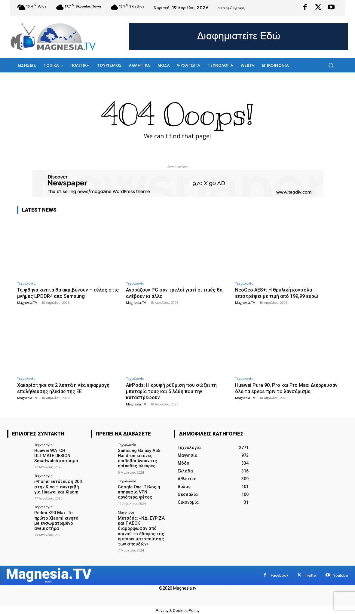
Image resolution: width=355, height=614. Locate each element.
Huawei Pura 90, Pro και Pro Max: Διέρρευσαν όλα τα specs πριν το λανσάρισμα (275, 391)
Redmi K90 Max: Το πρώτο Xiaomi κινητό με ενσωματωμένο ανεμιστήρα (58, 519)
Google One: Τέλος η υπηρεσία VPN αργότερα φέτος (142, 491)
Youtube (340, 573)
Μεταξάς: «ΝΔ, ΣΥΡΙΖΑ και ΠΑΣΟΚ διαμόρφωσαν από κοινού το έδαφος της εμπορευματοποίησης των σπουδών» (140, 530)
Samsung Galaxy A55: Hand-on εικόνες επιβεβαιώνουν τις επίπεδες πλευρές (139, 458)
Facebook (280, 573)
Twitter (311, 573)
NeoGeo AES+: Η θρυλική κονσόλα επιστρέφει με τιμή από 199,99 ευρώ (280, 293)
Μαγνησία (126, 511)
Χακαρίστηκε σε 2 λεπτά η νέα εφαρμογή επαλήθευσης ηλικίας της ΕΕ (67, 388)
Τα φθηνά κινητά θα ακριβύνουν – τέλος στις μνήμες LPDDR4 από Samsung (64, 293)
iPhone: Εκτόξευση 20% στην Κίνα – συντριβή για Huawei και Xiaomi (59, 486)
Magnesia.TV (27, 302)
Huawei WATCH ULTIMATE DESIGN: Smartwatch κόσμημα (58, 455)
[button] (331, 65)
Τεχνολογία (26, 283)
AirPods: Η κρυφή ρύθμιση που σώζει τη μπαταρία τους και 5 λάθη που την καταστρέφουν (173, 391)
